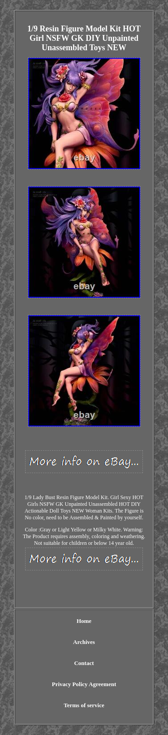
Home (84, 621)
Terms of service (84, 705)
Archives (84, 642)
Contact (84, 663)
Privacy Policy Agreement (84, 684)
